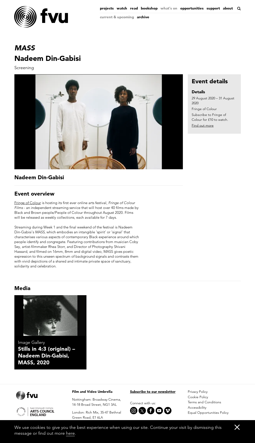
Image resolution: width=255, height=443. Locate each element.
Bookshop (149, 8)
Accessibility (197, 407)
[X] (142, 410)
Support (213, 8)
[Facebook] (150, 410)
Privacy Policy (198, 391)
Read (134, 8)
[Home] (41, 17)
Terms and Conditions (204, 402)
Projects (107, 8)
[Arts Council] (40, 411)
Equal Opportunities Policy (208, 412)
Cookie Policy (198, 397)
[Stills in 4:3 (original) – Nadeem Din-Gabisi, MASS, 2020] (50, 315)
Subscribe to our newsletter (153, 391)
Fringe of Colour (27, 202)
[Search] (238, 8)
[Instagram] (133, 410)
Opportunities (192, 8)
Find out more (203, 125)
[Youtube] (159, 410)
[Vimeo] (167, 410)
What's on (169, 8)
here (70, 433)
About (228, 8)
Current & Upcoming (117, 17)
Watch (122, 8)
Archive (143, 17)
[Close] (237, 427)
